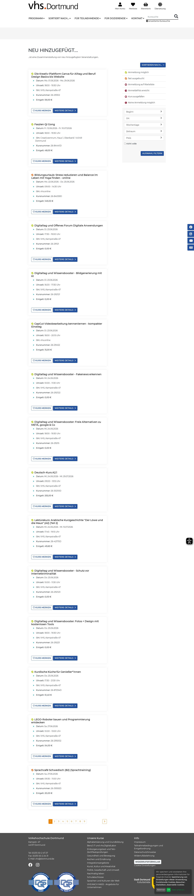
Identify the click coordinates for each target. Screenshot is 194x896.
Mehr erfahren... (178, 890)
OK (168, 890)
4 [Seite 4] (63, 821)
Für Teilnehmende (87, 18)
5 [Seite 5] (67, 821)
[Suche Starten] (176, 16)
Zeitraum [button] (144, 131)
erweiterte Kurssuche (158, 21)
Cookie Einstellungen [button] (145, 865)
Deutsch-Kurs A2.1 (45, 472)
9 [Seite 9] (84, 821)
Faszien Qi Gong (44, 124)
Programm (36, 18)
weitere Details (65, 110)
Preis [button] (144, 138)
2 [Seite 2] (54, 821)
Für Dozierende (115, 18)
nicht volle (131, 143)
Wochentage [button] (144, 124)
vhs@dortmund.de (44, 859)
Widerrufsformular (147, 862)
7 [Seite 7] (75, 821)
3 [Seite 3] (58, 821)
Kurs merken (42, 110)
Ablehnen (161, 890)
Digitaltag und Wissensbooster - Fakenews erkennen (67, 374)
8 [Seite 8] (80, 821)
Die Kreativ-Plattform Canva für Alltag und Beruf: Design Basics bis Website (63, 75)
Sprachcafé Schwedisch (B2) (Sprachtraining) (62, 770)
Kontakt (136, 18)
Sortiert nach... (58, 18)
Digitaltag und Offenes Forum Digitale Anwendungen (68, 225)
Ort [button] (144, 118)
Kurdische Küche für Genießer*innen (57, 671)
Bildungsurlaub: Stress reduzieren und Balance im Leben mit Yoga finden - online (64, 176)
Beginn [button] (144, 111)
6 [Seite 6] (71, 821)
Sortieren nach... (152, 65)
